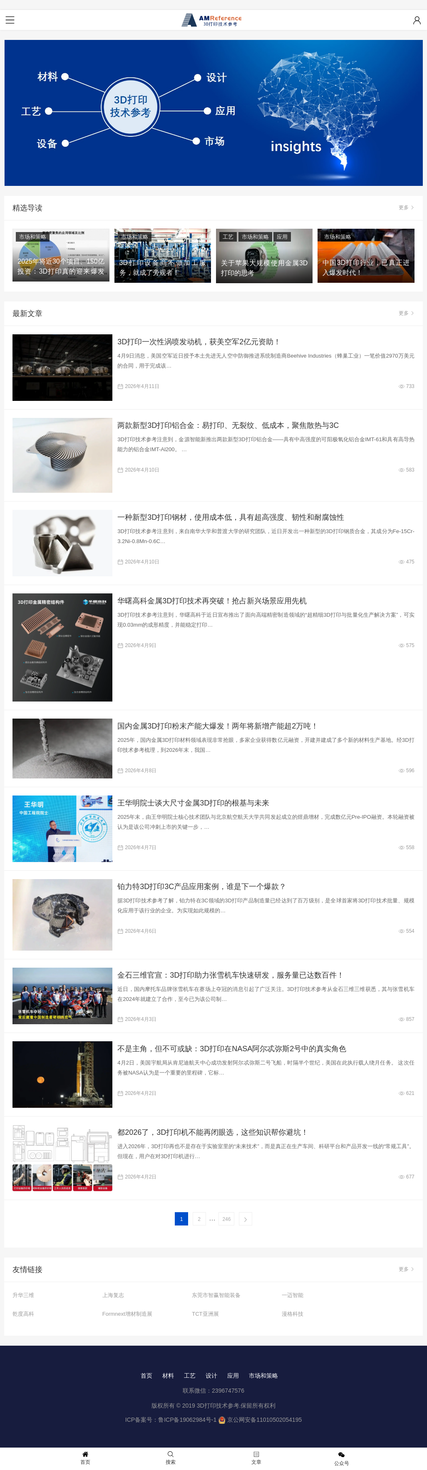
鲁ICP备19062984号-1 (187, 1419)
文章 (256, 1458)
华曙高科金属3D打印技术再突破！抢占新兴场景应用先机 (212, 601)
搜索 (171, 1458)
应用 (282, 237)
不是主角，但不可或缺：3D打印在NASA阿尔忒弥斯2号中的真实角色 (231, 1049)
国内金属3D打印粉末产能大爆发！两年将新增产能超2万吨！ (217, 726)
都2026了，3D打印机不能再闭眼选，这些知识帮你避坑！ (212, 1132)
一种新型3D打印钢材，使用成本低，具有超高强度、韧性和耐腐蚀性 (230, 517)
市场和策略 (32, 237)
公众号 (341, 1458)
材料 (168, 1375)
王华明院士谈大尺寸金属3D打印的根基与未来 (193, 803)
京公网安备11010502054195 (264, 1419)
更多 (407, 207)
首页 (146, 1375)
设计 (211, 1375)
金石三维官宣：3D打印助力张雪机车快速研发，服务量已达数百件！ (230, 975)
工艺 (228, 237)
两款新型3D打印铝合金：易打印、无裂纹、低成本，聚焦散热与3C (228, 425)
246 (226, 1219)
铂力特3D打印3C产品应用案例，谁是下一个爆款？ (201, 886)
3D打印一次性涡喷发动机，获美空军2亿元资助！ (199, 342)
